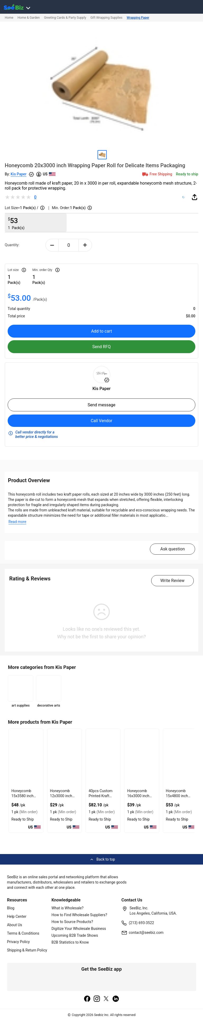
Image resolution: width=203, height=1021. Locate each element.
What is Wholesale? (68, 908)
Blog (11, 908)
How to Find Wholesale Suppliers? (79, 915)
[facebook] (87, 999)
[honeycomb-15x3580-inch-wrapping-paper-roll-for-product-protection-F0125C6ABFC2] (26, 758)
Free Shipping (156, 174)
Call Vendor (101, 420)
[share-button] (194, 197)
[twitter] (106, 999)
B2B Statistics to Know (70, 942)
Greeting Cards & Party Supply (65, 17)
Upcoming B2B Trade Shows (75, 935)
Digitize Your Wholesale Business (79, 928)
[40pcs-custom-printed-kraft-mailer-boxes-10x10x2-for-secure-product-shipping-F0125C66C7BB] (103, 758)
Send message (101, 404)
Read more (17, 522)
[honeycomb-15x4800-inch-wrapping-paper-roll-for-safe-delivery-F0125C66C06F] (180, 758)
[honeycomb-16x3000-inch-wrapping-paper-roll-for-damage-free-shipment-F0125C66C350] (141, 758)
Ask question (172, 548)
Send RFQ (101, 346)
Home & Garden (28, 17)
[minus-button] (52, 245)
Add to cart (101, 331)
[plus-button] (85, 245)
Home (9, 17)
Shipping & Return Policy (27, 950)
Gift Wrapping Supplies (106, 17)
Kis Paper (18, 174)
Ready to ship (187, 174)
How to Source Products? (72, 922)
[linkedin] (116, 999)
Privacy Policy (18, 942)
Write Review (172, 580)
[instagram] (97, 999)
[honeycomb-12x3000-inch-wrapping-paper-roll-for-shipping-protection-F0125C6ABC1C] (64, 758)
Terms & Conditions (23, 933)
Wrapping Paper (138, 17)
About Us (14, 925)
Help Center (16, 916)
